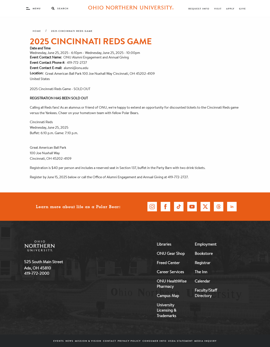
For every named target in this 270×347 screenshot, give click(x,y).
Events (58, 340)
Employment (205, 244)
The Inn (201, 271)
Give (242, 8)
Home (37, 31)
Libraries (164, 244)
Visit (218, 8)
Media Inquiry (205, 340)
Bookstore (204, 253)
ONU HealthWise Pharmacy (172, 283)
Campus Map (168, 295)
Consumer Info (154, 340)
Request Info (198, 8)
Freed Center (168, 262)
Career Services (170, 271)
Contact (109, 340)
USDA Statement (180, 340)
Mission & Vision (88, 340)
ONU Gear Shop (171, 253)
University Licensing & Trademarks (166, 310)
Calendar (202, 281)
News (69, 340)
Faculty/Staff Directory (206, 292)
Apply (230, 8)
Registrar (202, 262)
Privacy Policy (129, 340)
